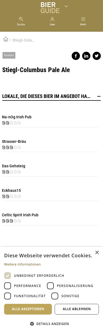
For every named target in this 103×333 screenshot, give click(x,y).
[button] (51, 323)
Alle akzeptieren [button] (28, 309)
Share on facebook (76, 56)
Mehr (83, 24)
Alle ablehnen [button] (77, 309)
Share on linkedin (86, 56)
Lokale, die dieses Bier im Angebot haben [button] (51, 96)
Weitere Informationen (22, 264)
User (52, 24)
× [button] (97, 253)
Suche (21, 24)
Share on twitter (97, 56)
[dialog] (51, 290)
